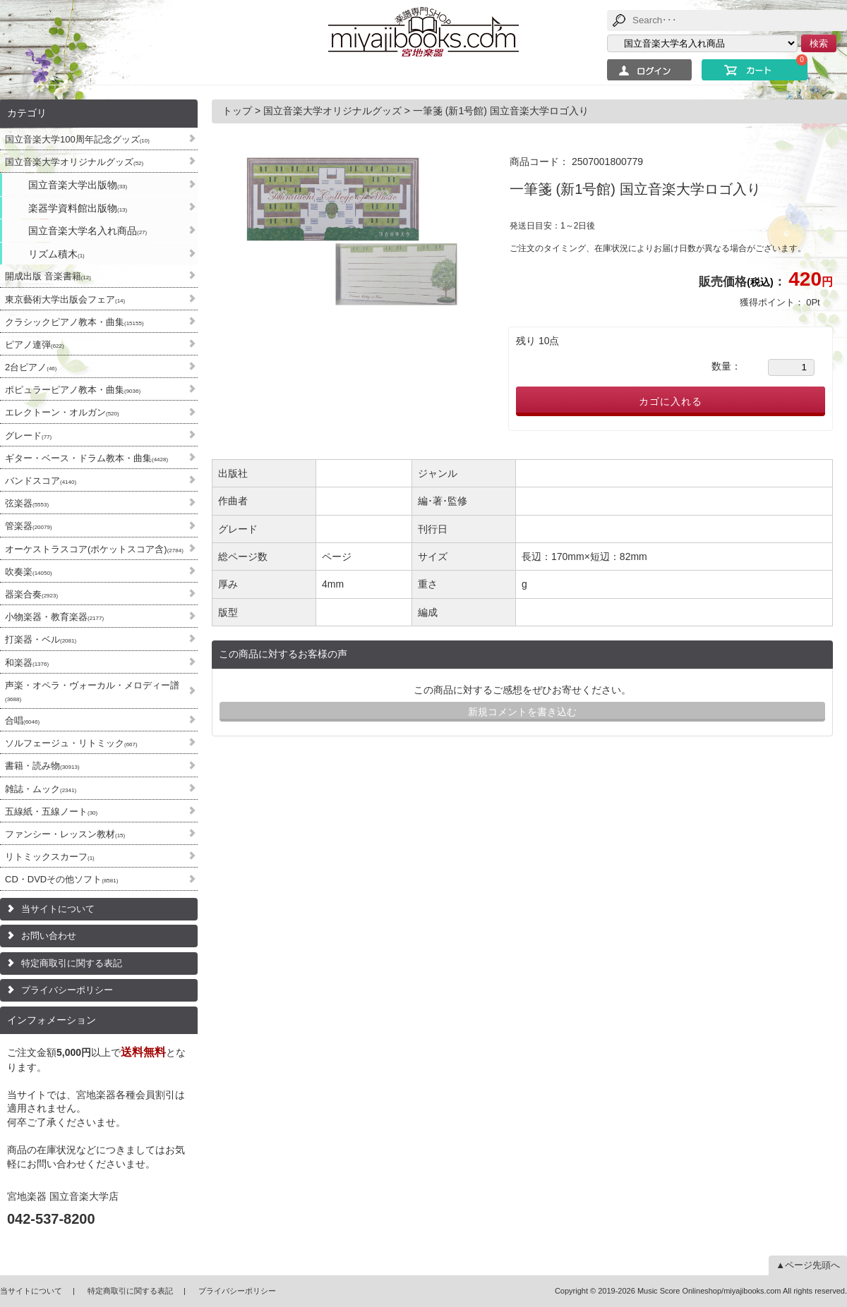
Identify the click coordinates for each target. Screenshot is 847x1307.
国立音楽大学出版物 (77, 184)
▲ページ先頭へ (808, 1265)
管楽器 (28, 526)
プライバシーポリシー (67, 990)
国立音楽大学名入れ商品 (87, 230)
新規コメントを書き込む (522, 711)
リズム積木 (56, 254)
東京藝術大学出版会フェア (65, 299)
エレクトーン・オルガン (62, 412)
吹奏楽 (28, 571)
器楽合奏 (31, 594)
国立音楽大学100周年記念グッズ (77, 139)
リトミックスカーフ (50, 856)
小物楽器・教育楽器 (54, 617)
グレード (28, 435)
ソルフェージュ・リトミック (71, 743)
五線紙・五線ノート (51, 811)
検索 (819, 43)
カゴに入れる (670, 401)
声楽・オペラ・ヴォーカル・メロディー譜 (92, 691)
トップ (238, 110)
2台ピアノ (30, 367)
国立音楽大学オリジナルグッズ (74, 162)
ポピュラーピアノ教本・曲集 (72, 389)
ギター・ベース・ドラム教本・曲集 (86, 458)
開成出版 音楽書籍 (48, 276)
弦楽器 (27, 503)
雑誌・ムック (40, 789)
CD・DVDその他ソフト (61, 879)
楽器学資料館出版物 (77, 208)
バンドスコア (40, 480)
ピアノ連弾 (34, 344)
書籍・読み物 (42, 765)
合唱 (22, 720)
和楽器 (27, 662)
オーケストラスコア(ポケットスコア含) (94, 549)
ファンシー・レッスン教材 (65, 834)
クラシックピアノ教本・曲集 (74, 322)
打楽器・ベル (40, 639)
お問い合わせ (48, 935)
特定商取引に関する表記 (71, 963)
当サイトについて (58, 909)
